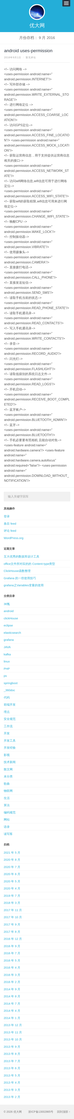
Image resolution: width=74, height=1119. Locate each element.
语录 (7, 826)
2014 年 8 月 (12, 996)
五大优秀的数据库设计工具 (21, 556)
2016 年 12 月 (13, 938)
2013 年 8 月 (12, 1053)
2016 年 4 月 (12, 967)
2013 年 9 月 (12, 1046)
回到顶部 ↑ (63, 1111)
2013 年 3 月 (12, 1089)
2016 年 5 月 (12, 960)
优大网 (37, 25)
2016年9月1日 (12, 57)
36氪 (7, 604)
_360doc (9, 690)
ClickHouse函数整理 (17, 570)
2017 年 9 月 (12, 924)
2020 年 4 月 (12, 888)
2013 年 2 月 (12, 1097)
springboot (11, 683)
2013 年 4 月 (12, 1082)
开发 (7, 733)
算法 (7, 805)
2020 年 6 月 (12, 874)
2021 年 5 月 (12, 852)
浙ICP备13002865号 (40, 1111)
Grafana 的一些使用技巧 (20, 578)
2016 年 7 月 (12, 953)
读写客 (8, 834)
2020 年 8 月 (12, 859)
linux (7, 661)
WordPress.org (13, 538)
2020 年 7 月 (12, 867)
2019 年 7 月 (12, 895)
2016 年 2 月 (12, 982)
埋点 (7, 711)
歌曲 (7, 783)
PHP (7, 668)
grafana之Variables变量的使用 (24, 585)
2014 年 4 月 (12, 1010)
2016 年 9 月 (12, 946)
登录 (7, 516)
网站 (7, 819)
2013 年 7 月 (12, 1061)
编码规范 (10, 812)
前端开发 (10, 704)
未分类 (8, 776)
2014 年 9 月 (12, 989)
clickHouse (11, 618)
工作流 (8, 726)
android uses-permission (28, 50)
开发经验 (10, 747)
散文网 (8, 769)
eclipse (8, 625)
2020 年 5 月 (12, 881)
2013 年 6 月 (12, 1068)
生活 (7, 798)
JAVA (7, 647)
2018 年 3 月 (12, 902)
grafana (9, 639)
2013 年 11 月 (13, 1032)
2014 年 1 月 (12, 1018)
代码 (7, 697)
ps (5, 675)
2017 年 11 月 (13, 910)
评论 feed (10, 530)
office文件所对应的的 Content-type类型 (29, 563)
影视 (7, 755)
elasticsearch (12, 632)
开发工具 (10, 740)
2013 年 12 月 (13, 1025)
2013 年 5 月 (12, 1075)
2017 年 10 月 (13, 917)
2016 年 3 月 (12, 974)
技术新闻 (10, 762)
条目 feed (10, 523)
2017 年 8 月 (12, 931)
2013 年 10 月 (13, 1039)
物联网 (8, 790)
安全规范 (10, 719)
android (9, 611)
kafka (7, 654)
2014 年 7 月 (12, 1003)
